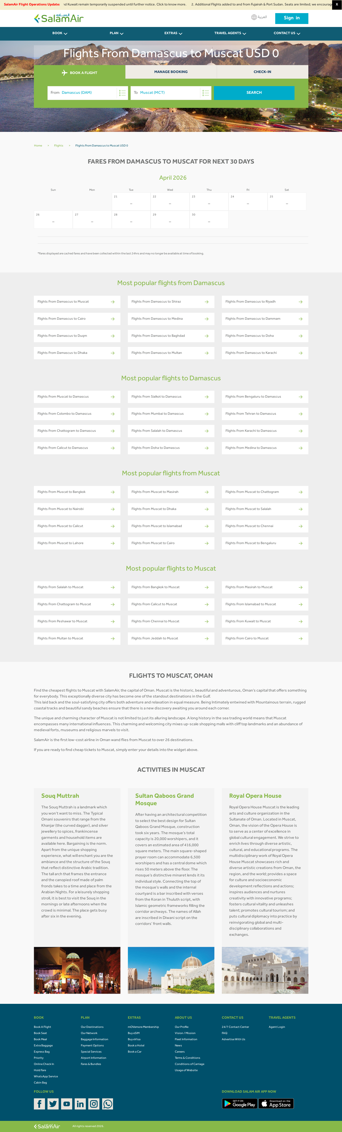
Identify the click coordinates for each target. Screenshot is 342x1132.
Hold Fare (40, 1070)
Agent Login (277, 1027)
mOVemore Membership (143, 1027)
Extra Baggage (43, 1045)
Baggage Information (94, 1039)
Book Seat (40, 1033)
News (178, 1045)
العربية (259, 17)
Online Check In (44, 1064)
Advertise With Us (233, 1039)
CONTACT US (284, 33)
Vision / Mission (185, 1033)
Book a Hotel (136, 1045)
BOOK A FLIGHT (79, 73)
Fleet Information (186, 1039)
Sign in (292, 18)
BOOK (57, 33)
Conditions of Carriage (189, 1064)
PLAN (114, 33)
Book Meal (40, 1039)
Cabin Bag (40, 1083)
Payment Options (92, 1045)
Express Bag (42, 1052)
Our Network (89, 1033)
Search (254, 93)
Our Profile (181, 1027)
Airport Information (93, 1058)
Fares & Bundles (91, 1064)
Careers (180, 1052)
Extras (170, 33)
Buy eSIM (133, 1033)
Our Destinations (92, 1027)
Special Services (91, 1052)
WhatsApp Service (46, 1076)
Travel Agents (227, 33)
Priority (39, 1058)
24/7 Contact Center (235, 1027)
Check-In (262, 72)
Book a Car (134, 1052)
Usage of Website (186, 1070)
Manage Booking (171, 72)
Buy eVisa (134, 1039)
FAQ (224, 1033)
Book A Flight (42, 1027)
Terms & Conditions (187, 1058)
